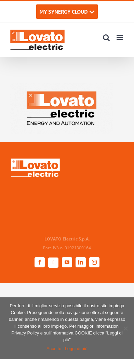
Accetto (53, 348)
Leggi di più (76, 348)
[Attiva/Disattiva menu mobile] (120, 37)
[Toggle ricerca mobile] (106, 37)
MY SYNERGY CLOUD (66, 11)
